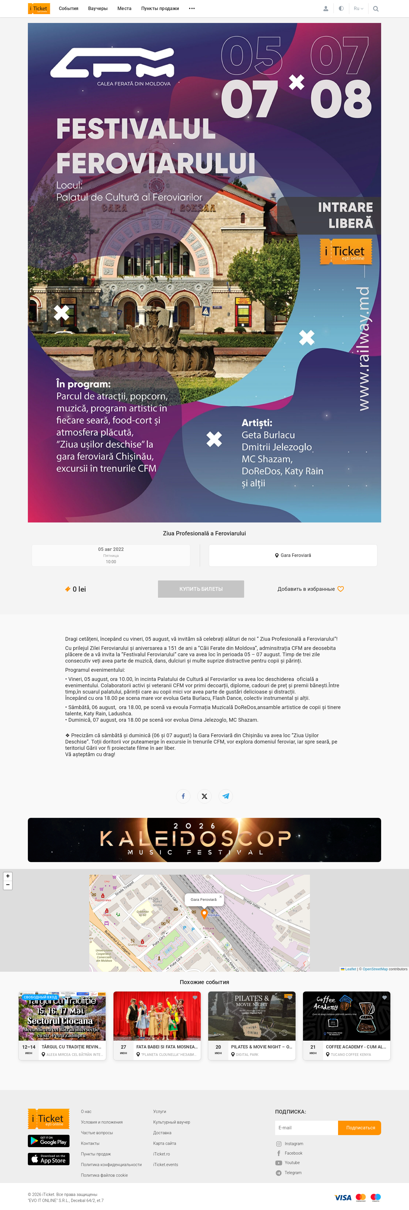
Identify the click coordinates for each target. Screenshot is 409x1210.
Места (124, 8)
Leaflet (348, 969)
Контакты (90, 1143)
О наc (86, 1111)
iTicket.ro (161, 1154)
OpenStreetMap (375, 969)
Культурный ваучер (171, 1122)
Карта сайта (164, 1143)
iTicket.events (165, 1164)
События (68, 8)
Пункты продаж (96, 1154)
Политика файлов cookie (104, 1175)
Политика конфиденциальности (111, 1164)
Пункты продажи (160, 8)
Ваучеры (98, 8)
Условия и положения (102, 1122)
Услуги (159, 1111)
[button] (204, 915)
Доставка (162, 1132)
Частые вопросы (97, 1132)
